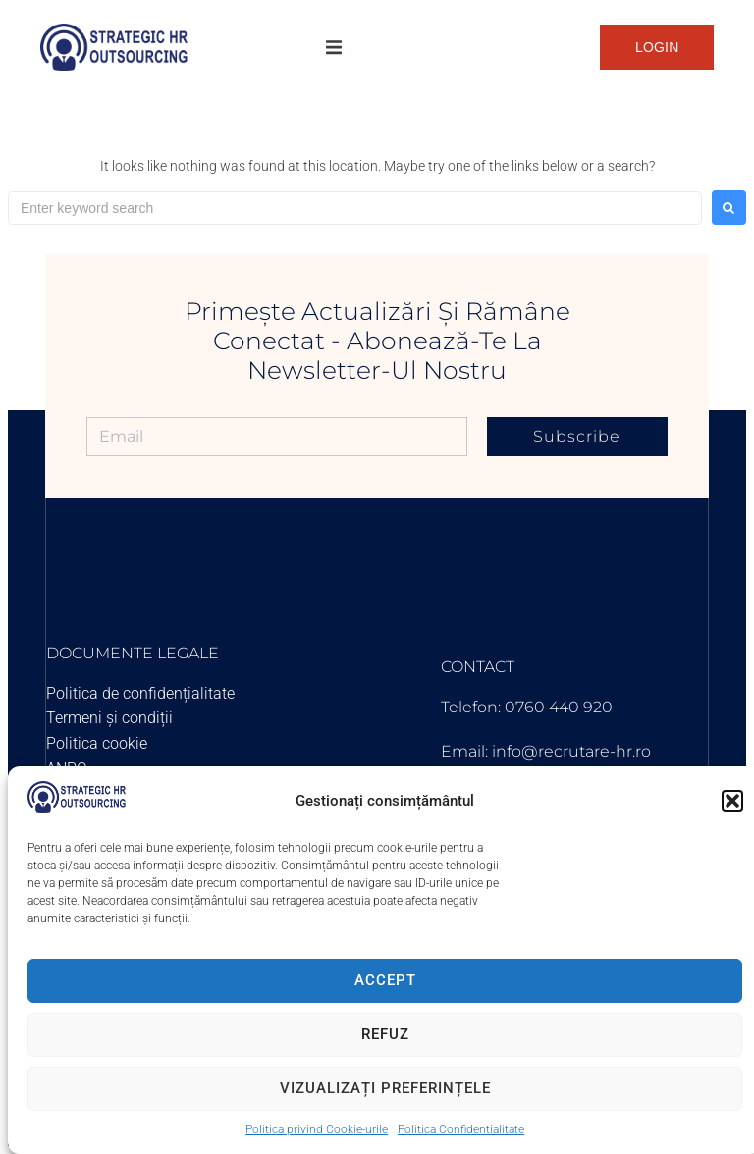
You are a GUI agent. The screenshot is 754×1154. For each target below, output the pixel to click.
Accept (385, 980)
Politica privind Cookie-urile (316, 1129)
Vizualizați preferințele (385, 1088)
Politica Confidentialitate (461, 1129)
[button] (732, 801)
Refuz (385, 1034)
